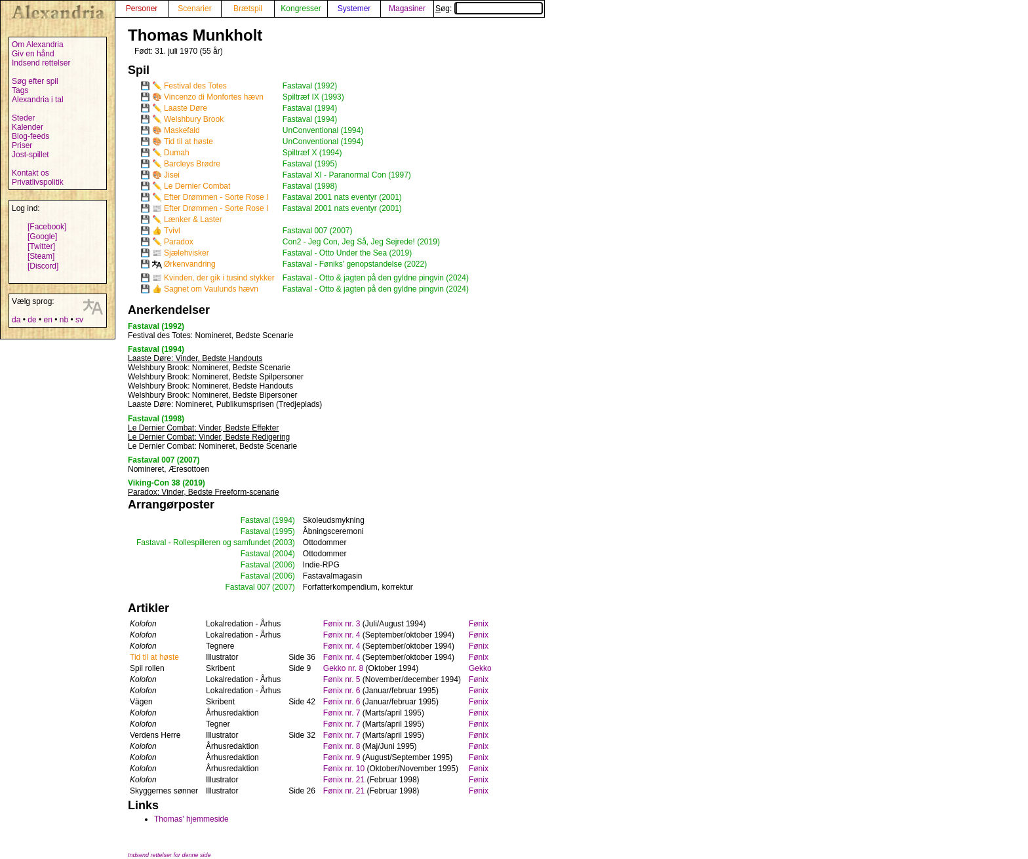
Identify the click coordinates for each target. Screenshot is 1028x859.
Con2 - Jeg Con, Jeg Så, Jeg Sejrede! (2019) (361, 241)
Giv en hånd (33, 53)
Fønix (478, 623)
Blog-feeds (30, 136)
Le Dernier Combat (197, 186)
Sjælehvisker (186, 253)
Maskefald (182, 130)
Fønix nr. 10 (344, 768)
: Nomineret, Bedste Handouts (210, 386)
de (32, 319)
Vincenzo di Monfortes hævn (214, 97)
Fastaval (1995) (310, 163)
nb (64, 319)
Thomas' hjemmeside (191, 819)
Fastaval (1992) (310, 85)
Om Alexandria (38, 44)
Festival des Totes (195, 85)
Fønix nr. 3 (342, 623)
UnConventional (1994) (323, 130)
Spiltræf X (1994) (312, 152)
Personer (142, 8)
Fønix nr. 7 (342, 712)
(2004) (283, 553)
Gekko (480, 668)
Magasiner (407, 8)
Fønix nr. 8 (342, 746)
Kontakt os (30, 173)
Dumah (176, 152)
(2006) (283, 564)
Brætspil (247, 8)
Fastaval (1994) (310, 108)
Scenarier (194, 8)
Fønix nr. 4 (342, 634)
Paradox (178, 241)
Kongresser (301, 8)
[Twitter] (41, 246)
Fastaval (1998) (310, 186)
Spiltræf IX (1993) (313, 97)
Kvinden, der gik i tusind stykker (219, 277)
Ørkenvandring (190, 264)
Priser (22, 145)
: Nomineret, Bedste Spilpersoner (216, 376)
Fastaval (255, 520)
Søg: (489, 8)
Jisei (172, 175)
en (47, 319)
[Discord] (43, 266)
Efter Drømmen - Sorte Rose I (216, 197)
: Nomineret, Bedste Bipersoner (213, 395)
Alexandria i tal (38, 99)
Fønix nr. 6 (342, 690)
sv (79, 319)
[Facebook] (47, 226)
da (16, 319)
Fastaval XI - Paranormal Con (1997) (347, 175)
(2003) (283, 542)
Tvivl (172, 230)
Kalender (27, 127)
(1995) (283, 531)
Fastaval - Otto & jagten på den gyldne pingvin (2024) (376, 277)
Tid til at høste (188, 141)
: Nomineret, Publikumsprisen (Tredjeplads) (225, 404)
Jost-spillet (30, 154)
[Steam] (41, 256)
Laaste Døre (185, 108)
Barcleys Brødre (192, 163)
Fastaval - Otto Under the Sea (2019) (347, 253)
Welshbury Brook (194, 119)
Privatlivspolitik (38, 182)
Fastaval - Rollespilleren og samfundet (203, 542)
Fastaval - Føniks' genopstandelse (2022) (355, 264)
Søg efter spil (35, 81)
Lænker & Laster (193, 219)
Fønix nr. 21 (344, 779)
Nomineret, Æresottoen (168, 469)
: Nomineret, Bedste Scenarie (211, 335)
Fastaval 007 (247, 587)
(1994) (283, 520)
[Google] (42, 236)
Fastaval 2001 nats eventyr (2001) (342, 197)
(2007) (283, 587)
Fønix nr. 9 (342, 757)
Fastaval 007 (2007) (318, 230)
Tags (20, 90)
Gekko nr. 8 (343, 668)
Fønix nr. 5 (342, 679)
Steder (23, 118)
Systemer (354, 8)
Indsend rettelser (41, 62)
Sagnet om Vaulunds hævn (211, 289)
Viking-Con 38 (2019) (166, 482)
